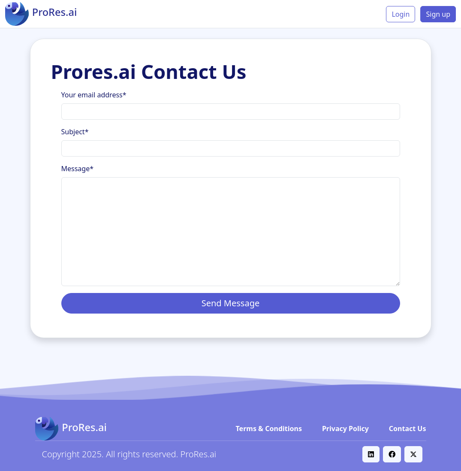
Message (77, 168)
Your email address (94, 95)
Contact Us (407, 428)
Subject (75, 131)
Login (401, 14)
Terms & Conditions (269, 428)
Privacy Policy (345, 428)
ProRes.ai (199, 454)
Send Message (231, 303)
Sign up (438, 14)
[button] (371, 454)
